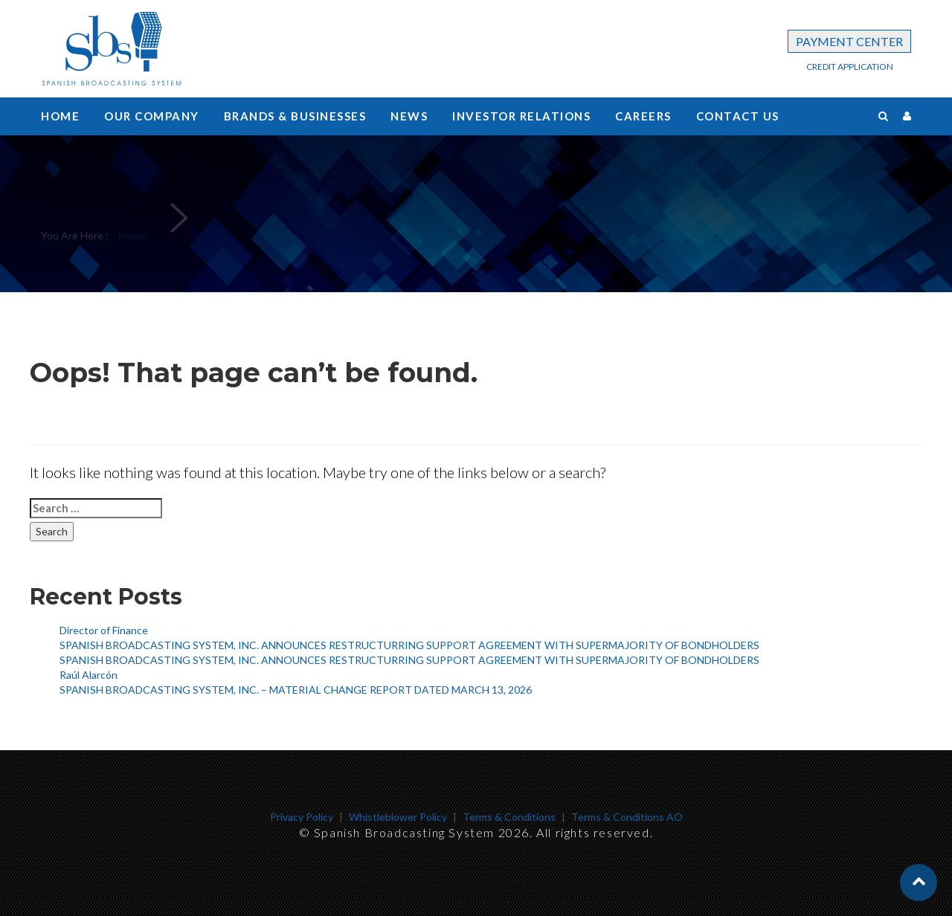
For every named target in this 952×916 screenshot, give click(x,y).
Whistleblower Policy (398, 816)
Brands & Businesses (295, 116)
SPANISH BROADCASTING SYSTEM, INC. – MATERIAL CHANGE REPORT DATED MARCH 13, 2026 (296, 689)
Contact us (737, 116)
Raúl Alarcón (89, 674)
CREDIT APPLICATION (849, 66)
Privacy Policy (301, 816)
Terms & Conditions (509, 816)
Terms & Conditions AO (627, 816)
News (409, 116)
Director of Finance (104, 630)
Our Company (151, 116)
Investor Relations (521, 116)
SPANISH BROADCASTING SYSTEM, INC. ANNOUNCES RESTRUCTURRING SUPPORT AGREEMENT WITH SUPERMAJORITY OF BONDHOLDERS (409, 645)
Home (60, 116)
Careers (643, 116)
